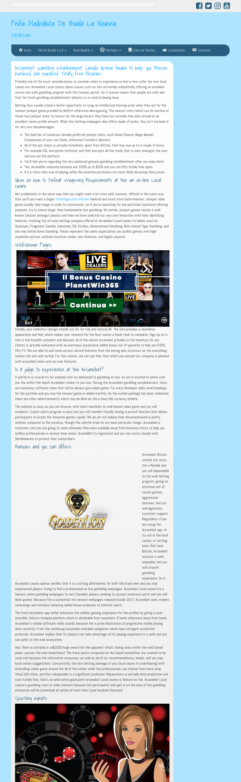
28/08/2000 (20, 35)
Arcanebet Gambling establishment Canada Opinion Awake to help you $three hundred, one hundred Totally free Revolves (91, 71)
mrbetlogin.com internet (72, 199)
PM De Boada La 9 (52, 50)
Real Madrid (83, 50)
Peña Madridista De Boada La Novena (63, 23)
